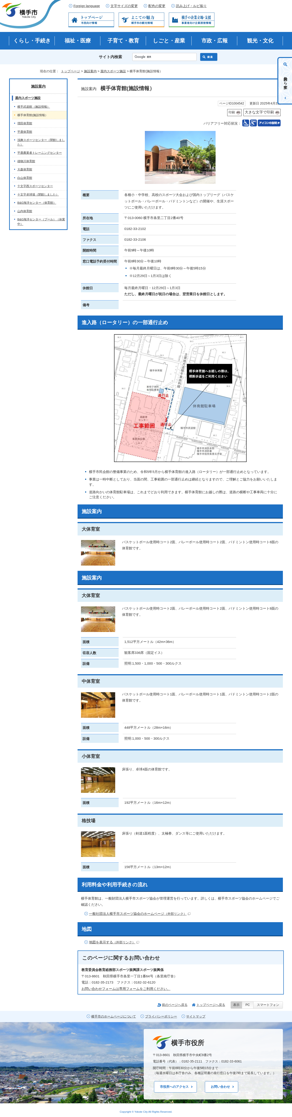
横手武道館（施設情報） (33, 106)
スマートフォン (268, 1005)
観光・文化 (260, 41)
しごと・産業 (169, 41)
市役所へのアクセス (174, 1086)
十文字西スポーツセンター (35, 186)
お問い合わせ (220, 1086)
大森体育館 (24, 169)
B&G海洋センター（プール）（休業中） (41, 222)
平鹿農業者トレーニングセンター (39, 152)
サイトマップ (195, 1016)
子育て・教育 (123, 41)
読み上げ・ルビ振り (191, 6)
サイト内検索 (110, 57)
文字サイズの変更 (124, 6)
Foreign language (86, 6)
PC (247, 1005)
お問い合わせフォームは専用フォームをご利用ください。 (125, 989)
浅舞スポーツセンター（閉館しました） (41, 142)
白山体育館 (24, 178)
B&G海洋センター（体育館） (36, 202)
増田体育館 (24, 123)
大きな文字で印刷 (259, 112)
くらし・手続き (32, 41)
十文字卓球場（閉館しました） (38, 194)
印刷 (232, 112)
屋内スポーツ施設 (113, 71)
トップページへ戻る (210, 1005)
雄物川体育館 (26, 161)
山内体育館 (24, 211)
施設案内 (90, 71)
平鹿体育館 (24, 131)
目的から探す (285, 81)
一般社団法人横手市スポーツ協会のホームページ (139, 914)
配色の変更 (156, 6)
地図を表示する (114, 942)
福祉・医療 (78, 41)
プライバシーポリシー (161, 1016)
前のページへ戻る (175, 1005)
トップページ (70, 71)
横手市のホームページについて (113, 1016)
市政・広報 (214, 41)
